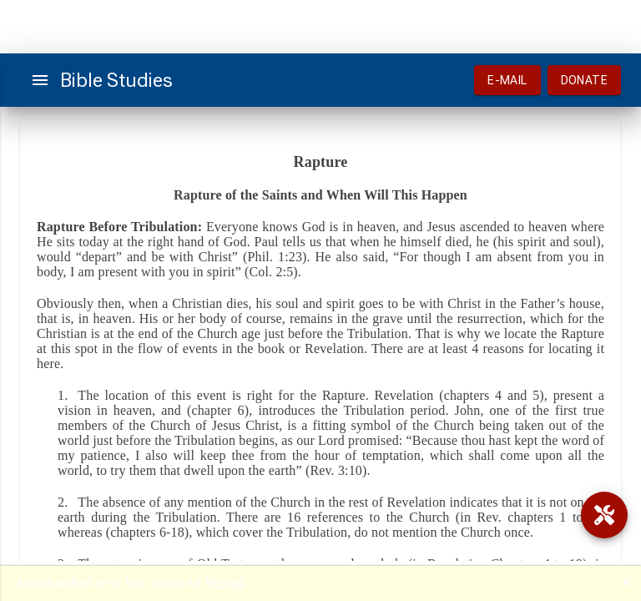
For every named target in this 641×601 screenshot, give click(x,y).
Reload (225, 582)
